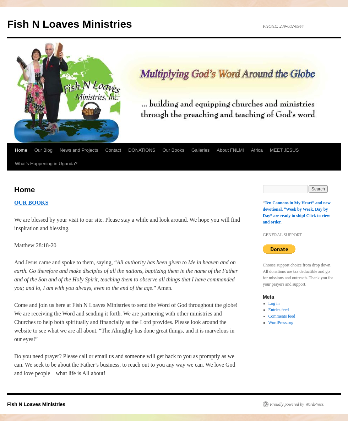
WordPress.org (280, 322)
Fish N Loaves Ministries (69, 24)
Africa (257, 150)
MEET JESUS (284, 150)
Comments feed (281, 316)
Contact (113, 150)
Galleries (200, 150)
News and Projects (79, 150)
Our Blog (43, 150)
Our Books (173, 150)
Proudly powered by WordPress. (297, 404)
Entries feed (278, 309)
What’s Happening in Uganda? (46, 163)
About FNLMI (230, 150)
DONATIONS (141, 150)
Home (21, 150)
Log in (274, 303)
